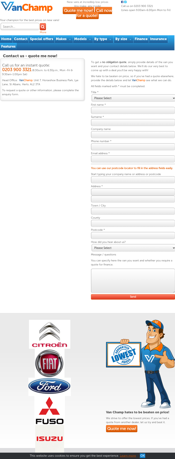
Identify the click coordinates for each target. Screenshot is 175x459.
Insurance (160, 30)
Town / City (101, 209)
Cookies (42, 439)
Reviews (54, 439)
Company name (104, 128)
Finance (143, 30)
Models (82, 30)
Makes (63, 30)
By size (123, 30)
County (98, 221)
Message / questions (106, 258)
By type (102, 30)
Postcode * (101, 233)
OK (142, 455)
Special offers (43, 30)
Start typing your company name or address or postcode (129, 177)
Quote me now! (88, 19)
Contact (22, 30)
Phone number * (104, 140)
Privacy (30, 439)
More (170, 20)
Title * (98, 91)
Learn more (128, 455)
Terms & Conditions (12, 439)
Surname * (100, 116)
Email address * (103, 153)
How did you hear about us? (111, 245)
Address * (100, 190)
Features (10, 38)
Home (8, 30)
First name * (101, 104)
